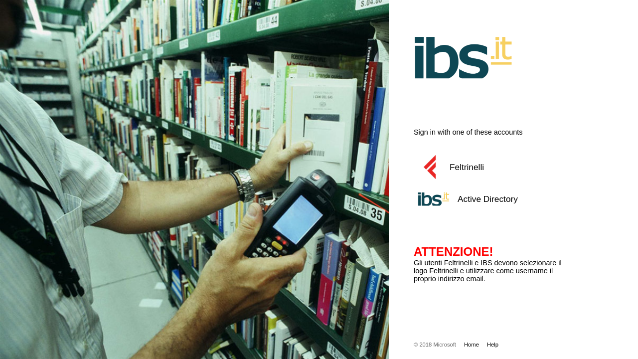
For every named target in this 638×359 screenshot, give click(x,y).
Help (492, 345)
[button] (501, 167)
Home (471, 345)
